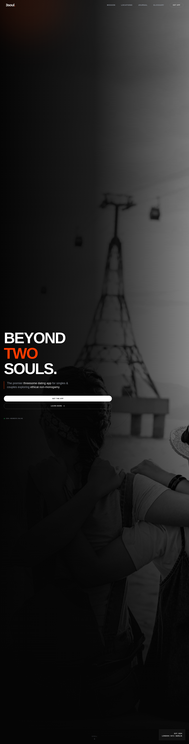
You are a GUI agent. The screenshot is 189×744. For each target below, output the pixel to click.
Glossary (158, 5)
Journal (143, 5)
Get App (176, 5)
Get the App (58, 398)
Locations (126, 5)
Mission (111, 5)
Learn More (58, 406)
